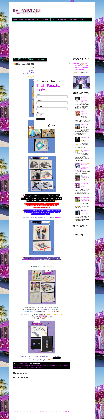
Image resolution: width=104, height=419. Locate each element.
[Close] (69, 63)
